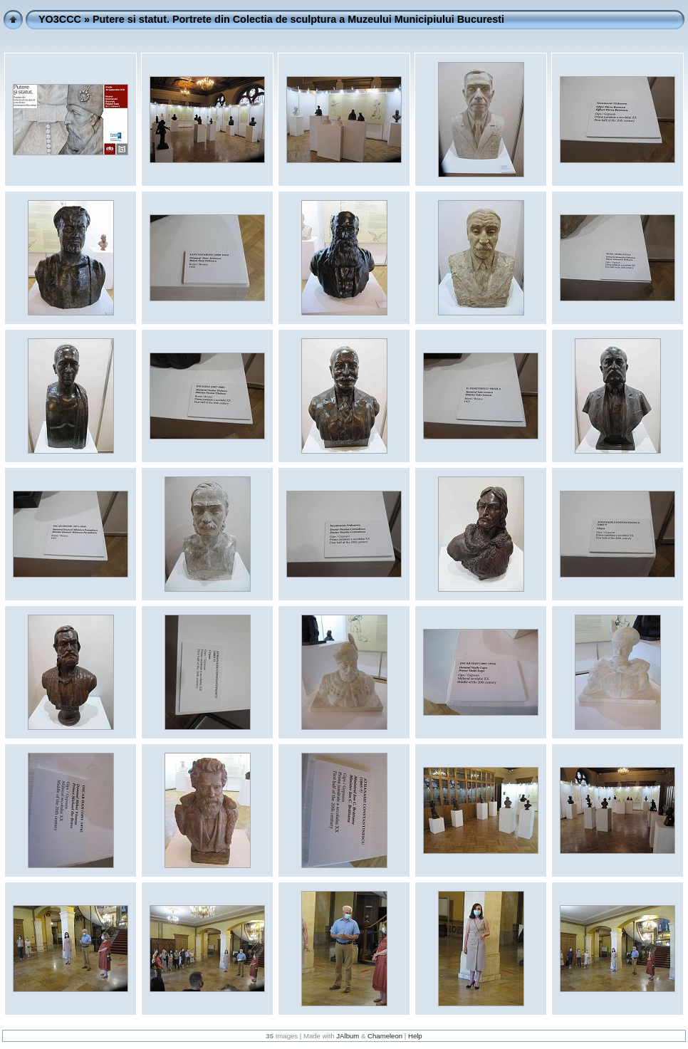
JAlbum (347, 1036)
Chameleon (385, 1036)
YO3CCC (59, 19)
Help (415, 1036)
